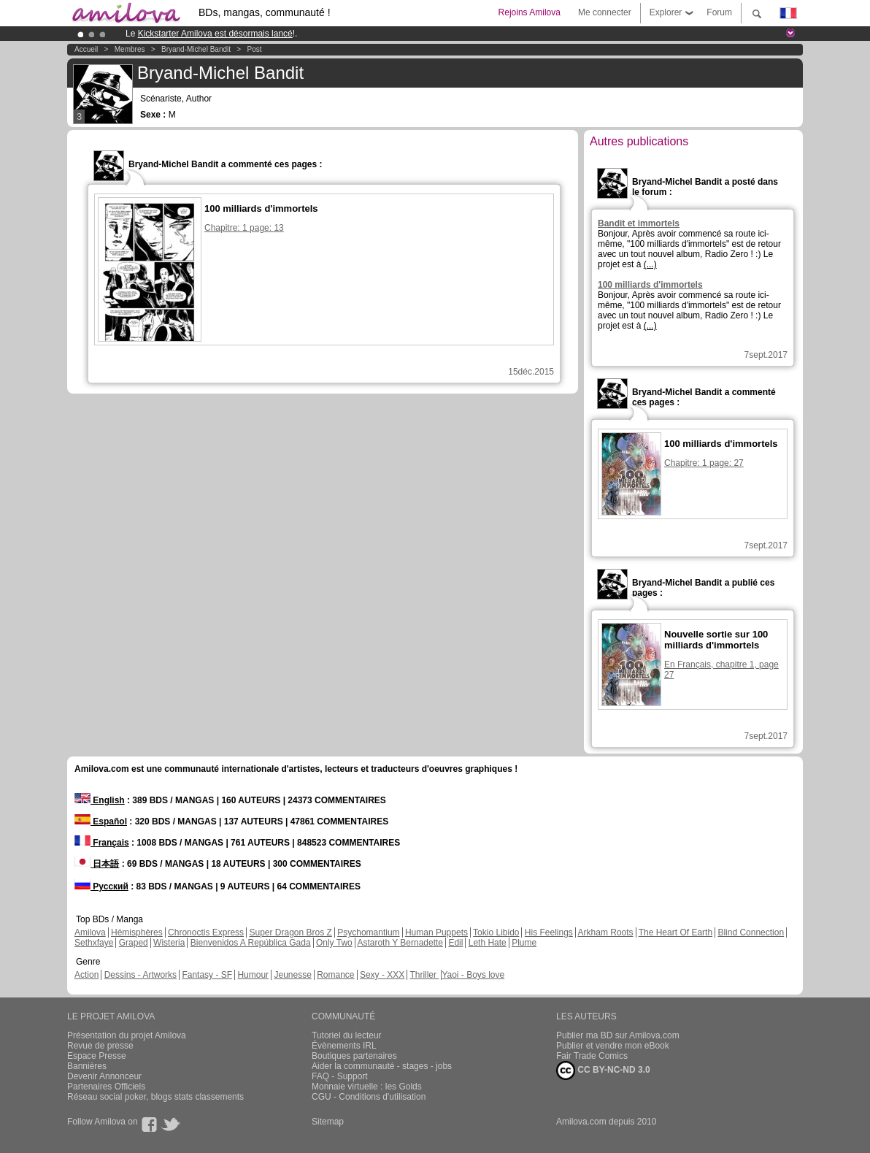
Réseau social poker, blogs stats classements (155, 1097)
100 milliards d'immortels (650, 285)
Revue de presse (100, 1046)
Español (100, 821)
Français (101, 843)
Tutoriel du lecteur (347, 1035)
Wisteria (169, 943)
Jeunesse (292, 975)
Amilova (90, 932)
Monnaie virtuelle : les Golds (367, 1086)
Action (86, 975)
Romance (335, 975)
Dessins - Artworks (140, 975)
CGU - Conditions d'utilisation (369, 1097)
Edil (455, 943)
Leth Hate (488, 943)
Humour (253, 975)
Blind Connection (750, 932)
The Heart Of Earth (675, 932)
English (99, 800)
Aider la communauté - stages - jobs (382, 1066)
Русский (101, 886)
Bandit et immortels (639, 223)
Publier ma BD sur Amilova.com (618, 1035)
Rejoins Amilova (529, 12)
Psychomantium (368, 932)
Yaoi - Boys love (473, 975)
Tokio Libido (496, 932)
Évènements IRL (344, 1046)
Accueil (86, 49)
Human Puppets (436, 932)
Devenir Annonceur (104, 1076)
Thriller (424, 975)
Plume (524, 943)
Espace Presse (96, 1056)
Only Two (334, 943)
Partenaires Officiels (106, 1086)
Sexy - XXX (382, 975)
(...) (650, 264)
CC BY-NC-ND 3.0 (603, 1070)
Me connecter (604, 12)
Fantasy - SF (207, 975)
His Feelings (549, 932)
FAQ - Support (340, 1076)
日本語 (96, 864)
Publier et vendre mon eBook (612, 1046)
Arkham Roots (606, 932)
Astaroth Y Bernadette (400, 943)
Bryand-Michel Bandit (196, 49)
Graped (133, 943)
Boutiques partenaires (354, 1056)
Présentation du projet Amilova (126, 1035)
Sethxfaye (93, 943)
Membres (130, 49)
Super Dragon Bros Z (290, 932)
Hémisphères (137, 932)
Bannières (87, 1066)
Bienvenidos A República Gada (250, 943)
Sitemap (328, 1121)
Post (254, 49)
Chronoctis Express (206, 932)
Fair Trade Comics (592, 1056)
